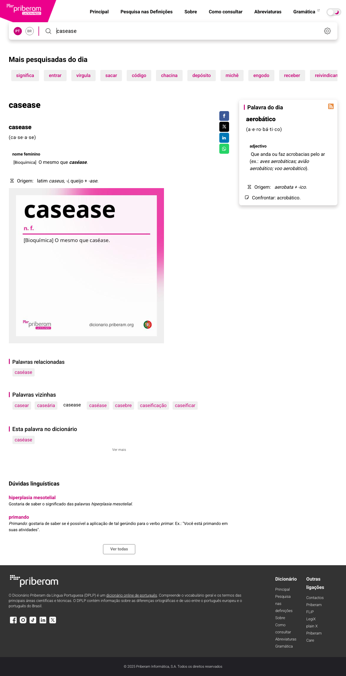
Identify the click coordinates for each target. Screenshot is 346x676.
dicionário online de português (131, 595)
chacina (169, 75)
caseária (46, 405)
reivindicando (329, 75)
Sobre (190, 12)
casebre (123, 405)
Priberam (314, 605)
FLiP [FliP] (310, 612)
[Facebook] (13, 623)
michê (232, 75)
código (139, 75)
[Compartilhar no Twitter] (224, 127)
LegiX (311, 619)
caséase (23, 372)
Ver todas (119, 549)
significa (25, 75)
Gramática (307, 12)
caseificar (185, 405)
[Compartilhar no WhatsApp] (224, 149)
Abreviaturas (267, 12)
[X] (52, 623)
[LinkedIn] (42, 623)
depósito (201, 75)
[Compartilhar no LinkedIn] (224, 138)
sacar (111, 75)
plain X (312, 626)
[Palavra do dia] (331, 106)
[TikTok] (32, 623)
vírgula (83, 75)
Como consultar (225, 12)
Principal (99, 12)
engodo (261, 75)
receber (292, 75)
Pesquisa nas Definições (146, 12)
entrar (55, 75)
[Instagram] (23, 623)
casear (22, 405)
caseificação (153, 405)
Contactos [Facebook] (315, 598)
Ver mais (119, 450)
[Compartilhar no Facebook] (224, 116)
